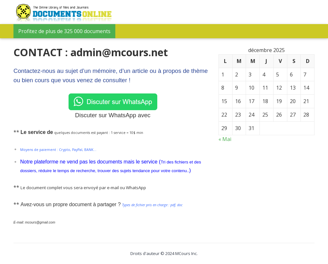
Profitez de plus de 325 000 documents (64, 31)
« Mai (224, 139)
